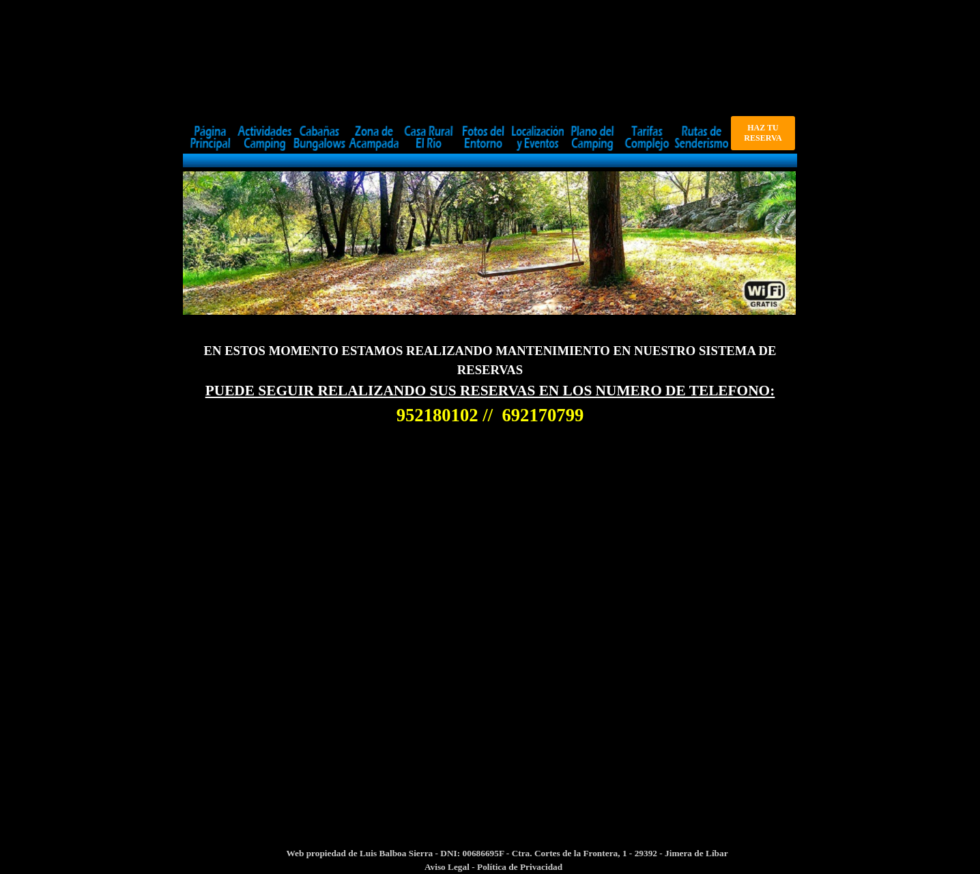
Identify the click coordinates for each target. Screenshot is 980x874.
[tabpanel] (490, 385)
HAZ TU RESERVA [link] (762, 133)
